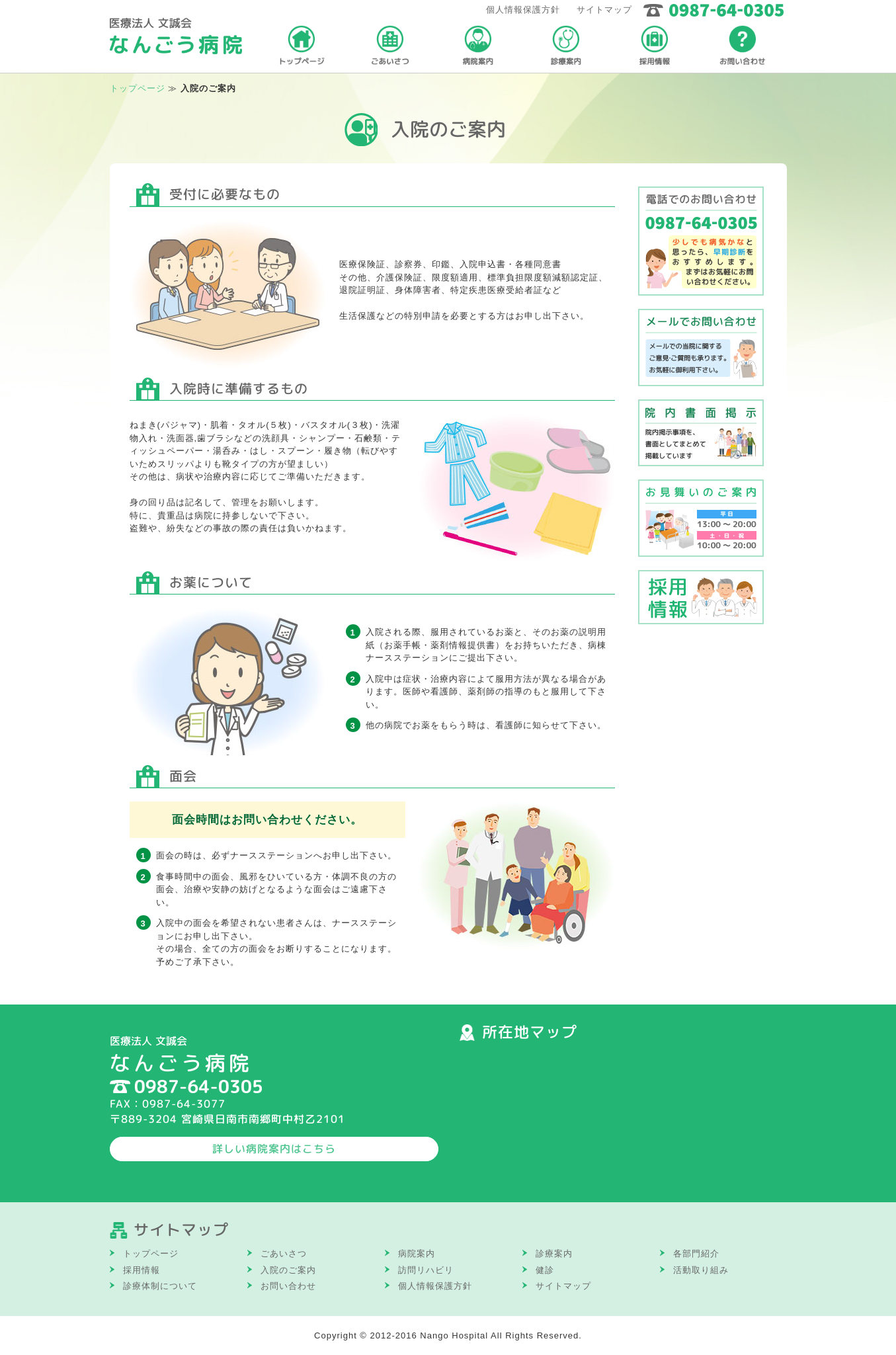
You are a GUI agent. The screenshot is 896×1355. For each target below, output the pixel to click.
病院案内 (416, 1253)
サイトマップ (604, 10)
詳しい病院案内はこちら (274, 1148)
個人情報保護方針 (523, 10)
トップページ (137, 88)
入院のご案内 (288, 1270)
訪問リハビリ (426, 1270)
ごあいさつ (284, 1253)
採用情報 (141, 1270)
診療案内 (554, 1253)
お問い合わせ (288, 1286)
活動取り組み (701, 1270)
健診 (545, 1270)
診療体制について (160, 1286)
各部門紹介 (696, 1253)
